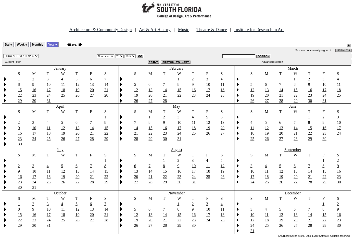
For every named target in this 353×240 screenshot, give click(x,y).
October (60, 193)
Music (183, 29)
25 (63, 95)
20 (92, 90)
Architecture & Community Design (100, 29)
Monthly (37, 44)
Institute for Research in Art (259, 29)
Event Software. (320, 236)
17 (48, 90)
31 (48, 101)
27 (92, 95)
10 (48, 84)
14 (106, 84)
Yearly (52, 44)
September (292, 150)
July (60, 150)
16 (34, 90)
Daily (8, 44)
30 (34, 101)
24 (48, 95)
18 (63, 90)
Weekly (22, 44)
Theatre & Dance (211, 29)
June (292, 106)
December (293, 193)
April (60, 106)
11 (63, 84)
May (176, 106)
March (293, 68)
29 (20, 101)
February (176, 68)
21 (106, 90)
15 (20, 90)
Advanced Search (272, 61)
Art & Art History (155, 29)
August (176, 150)
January (60, 68)
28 (106, 95)
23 (34, 95)
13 (92, 84)
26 (77, 95)
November (176, 193)
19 (77, 90)
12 (77, 84)
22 (20, 95)
